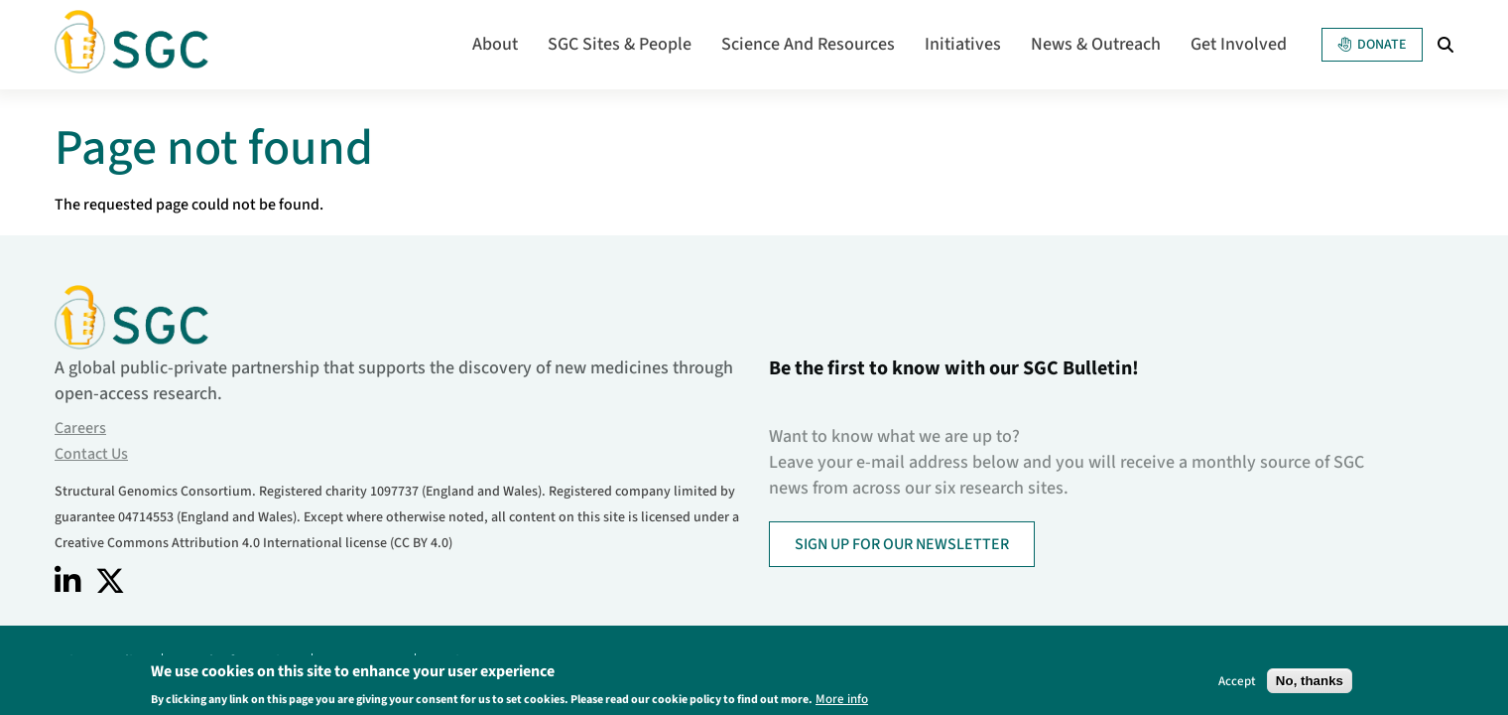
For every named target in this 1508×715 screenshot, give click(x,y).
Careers (80, 428)
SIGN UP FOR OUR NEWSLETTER (902, 544)
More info (842, 700)
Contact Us (91, 454)
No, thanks (1309, 682)
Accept (1237, 682)
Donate (1372, 45)
